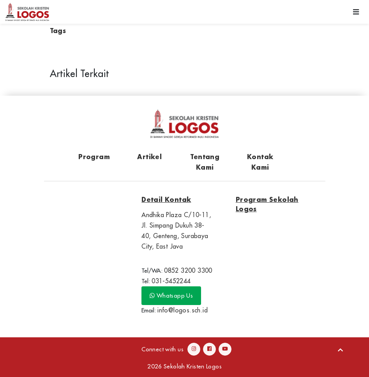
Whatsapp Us (171, 295)
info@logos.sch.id (182, 310)
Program (94, 157)
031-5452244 (171, 281)
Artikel (149, 157)
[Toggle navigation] (356, 12)
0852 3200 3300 (188, 270)
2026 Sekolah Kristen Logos (184, 366)
